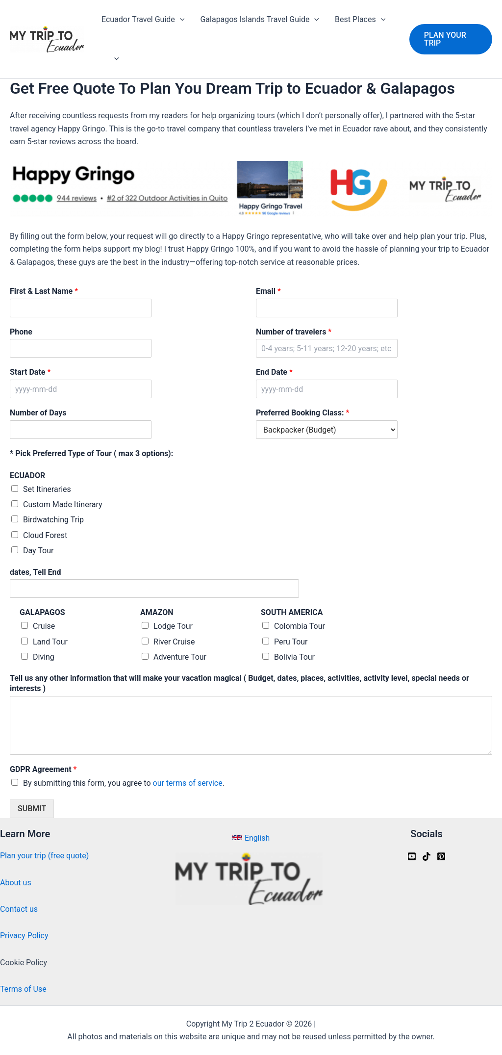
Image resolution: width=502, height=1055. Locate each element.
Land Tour (50, 641)
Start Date (30, 372)
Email (268, 291)
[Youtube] (411, 856)
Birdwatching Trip (53, 519)
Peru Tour (291, 641)
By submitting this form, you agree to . (124, 783)
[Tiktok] (426, 856)
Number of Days (38, 412)
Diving (43, 657)
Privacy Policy (24, 935)
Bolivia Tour (294, 657)
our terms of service (188, 783)
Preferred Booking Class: (302, 412)
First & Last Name (44, 291)
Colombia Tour (299, 626)
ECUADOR (27, 475)
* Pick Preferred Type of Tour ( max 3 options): (91, 453)
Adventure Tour (179, 657)
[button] (450, 39)
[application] (180, 19)
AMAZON (156, 612)
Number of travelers (293, 331)
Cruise (44, 626)
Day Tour (38, 550)
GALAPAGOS (42, 612)
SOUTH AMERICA (292, 612)
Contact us (19, 909)
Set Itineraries (47, 489)
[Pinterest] (441, 856)
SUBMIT (32, 808)
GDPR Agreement (43, 769)
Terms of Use (23, 989)
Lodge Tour (173, 626)
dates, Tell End (35, 572)
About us (15, 882)
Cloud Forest (45, 535)
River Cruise (174, 641)
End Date (274, 372)
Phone (21, 331)
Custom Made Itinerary (62, 504)
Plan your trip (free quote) (44, 855)
